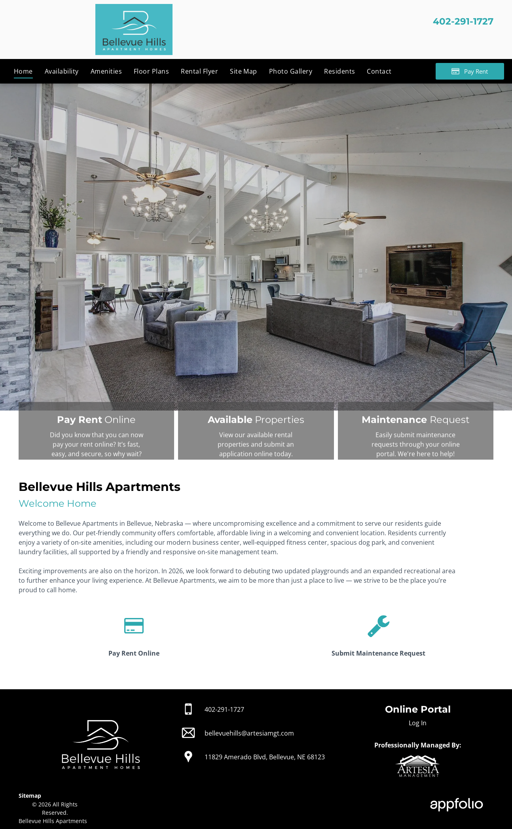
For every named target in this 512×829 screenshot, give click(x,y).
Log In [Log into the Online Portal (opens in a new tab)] (418, 723)
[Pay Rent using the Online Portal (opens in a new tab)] (470, 71)
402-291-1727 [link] (224, 709)
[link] (134, 641)
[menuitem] (23, 71)
